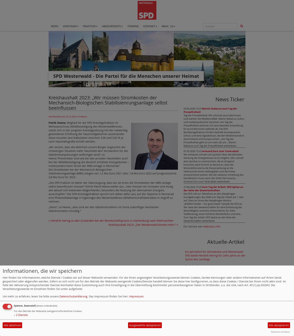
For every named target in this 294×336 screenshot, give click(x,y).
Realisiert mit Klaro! (280, 331)
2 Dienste (21, 315)
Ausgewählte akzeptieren (145, 325)
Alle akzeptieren (279, 325)
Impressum (136, 296)
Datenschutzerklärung (73, 296)
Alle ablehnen (12, 325)
